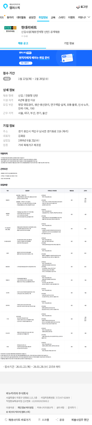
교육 (53, 17)
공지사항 (60, 407)
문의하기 (72, 407)
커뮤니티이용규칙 (45, 407)
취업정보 (43, 17)
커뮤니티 (82, 17)
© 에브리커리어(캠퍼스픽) (18, 411)
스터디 (61, 17)
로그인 (83, 7)
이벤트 (71, 17)
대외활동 (21, 17)
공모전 (32, 17)
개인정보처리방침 (26, 407)
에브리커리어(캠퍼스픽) (11, 6)
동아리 (10, 17)
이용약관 (10, 407)
